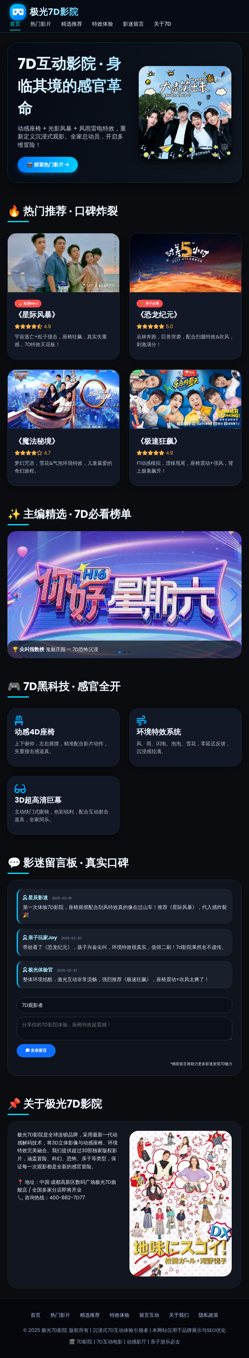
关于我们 (179, 1315)
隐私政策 (208, 1315)
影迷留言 (133, 24)
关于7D (162, 24)
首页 (15, 24)
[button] (119, 652)
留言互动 (149, 1315)
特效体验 (102, 24)
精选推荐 (71, 24)
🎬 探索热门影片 (48, 164)
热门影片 (40, 24)
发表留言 (36, 1050)
